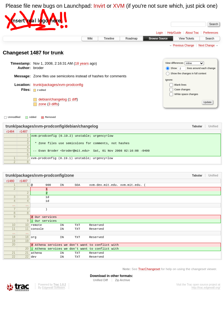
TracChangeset (149, 288)
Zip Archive (122, 299)
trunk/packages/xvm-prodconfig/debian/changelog (52, 126)
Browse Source (158, 38)
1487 (35, 53)
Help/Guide (174, 32)
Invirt (99, 6)
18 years (82, 63)
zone (42, 104)
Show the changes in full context (186, 73)
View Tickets (186, 38)
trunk (57, 53)
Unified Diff (100, 299)
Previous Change (183, 45)
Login (159, 32)
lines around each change (197, 68)
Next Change (206, 45)
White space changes (186, 94)
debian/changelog (53, 99)
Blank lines (180, 84)
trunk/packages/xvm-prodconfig (58, 85)
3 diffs (53, 104)
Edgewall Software (53, 306)
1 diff (73, 99)
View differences (174, 63)
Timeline (109, 38)
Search (209, 38)
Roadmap (131, 38)
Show (171, 68)
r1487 (23, 132)
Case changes (182, 89)
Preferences (210, 32)
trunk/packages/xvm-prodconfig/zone (40, 179)
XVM (118, 6)
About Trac (192, 32)
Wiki (89, 38)
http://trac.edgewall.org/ (206, 306)
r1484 (10, 132)
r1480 (10, 185)
